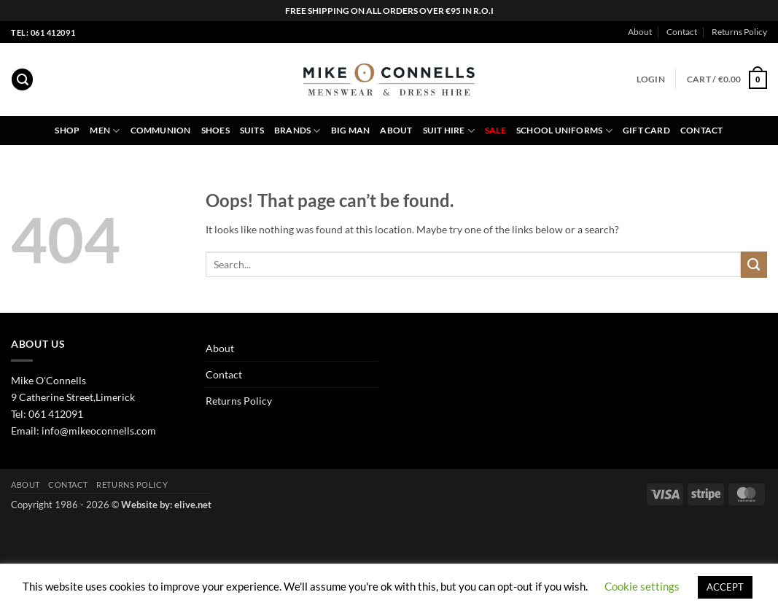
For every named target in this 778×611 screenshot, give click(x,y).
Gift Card (646, 130)
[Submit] (754, 265)
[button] (22, 79)
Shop (67, 130)
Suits (252, 130)
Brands (297, 131)
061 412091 (55, 414)
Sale (495, 130)
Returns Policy (739, 31)
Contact (681, 31)
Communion (161, 130)
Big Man (350, 130)
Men (105, 131)
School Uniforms (564, 131)
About (640, 31)
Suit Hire (449, 131)
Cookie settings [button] (642, 586)
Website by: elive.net (166, 504)
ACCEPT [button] (725, 587)
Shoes (215, 130)
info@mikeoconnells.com (99, 430)
